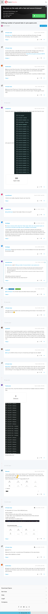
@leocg (7, 348)
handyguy (7, 218)
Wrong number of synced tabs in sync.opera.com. (27, 260)
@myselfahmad (9, 207)
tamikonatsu (8, 62)
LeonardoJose (8, 258)
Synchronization (6, 21)
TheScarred (8, 381)
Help (2, 590)
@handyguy (8, 245)
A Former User (8, 28)
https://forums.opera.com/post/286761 (35, 49)
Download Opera (40, 11)
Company (4, 597)
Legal (3, 594)
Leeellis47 (7, 324)
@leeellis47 (8, 362)
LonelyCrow (8, 104)
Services (4, 587)
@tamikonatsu (8, 31)
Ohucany (7, 467)
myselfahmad (8, 191)
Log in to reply (43, 21)
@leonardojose (9, 287)
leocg (6, 284)
